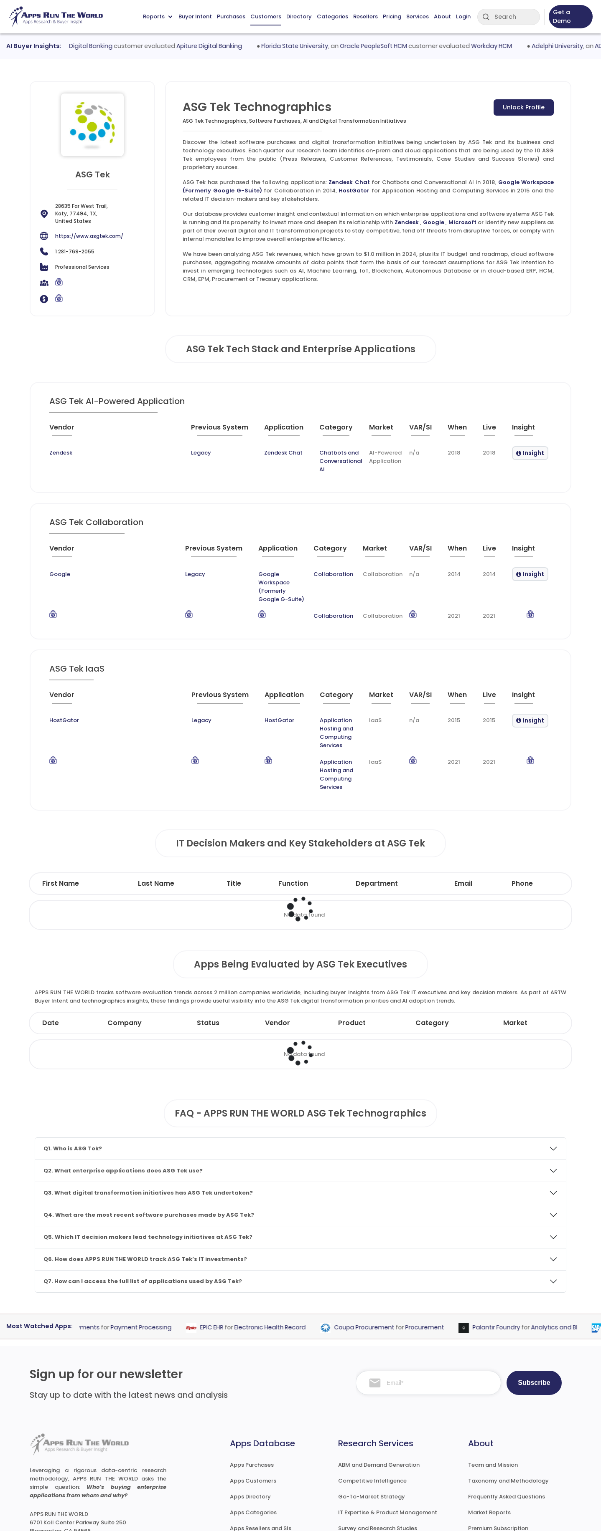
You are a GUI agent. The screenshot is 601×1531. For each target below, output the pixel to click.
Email (463, 800)
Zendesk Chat (349, 182)
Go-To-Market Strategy (371, 1413)
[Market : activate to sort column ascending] (361, 431)
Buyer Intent (195, 16)
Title (234, 800)
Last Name (156, 800)
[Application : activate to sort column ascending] (194, 431)
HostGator (354, 191)
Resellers (365, 16)
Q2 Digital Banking (102, 46)
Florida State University (311, 46)
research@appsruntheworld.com (81, 1460)
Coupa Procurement (378, 1244)
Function (293, 800)
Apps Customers (253, 1398)
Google (433, 222)
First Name (60, 800)
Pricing (392, 16)
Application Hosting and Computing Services (288, 684)
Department (377, 800)
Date (50, 940)
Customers (265, 16)
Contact (480, 1477)
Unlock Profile (524, 107)
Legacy (102, 453)
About (442, 16)
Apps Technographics (260, 1461)
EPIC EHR (225, 1244)
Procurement (438, 1244)
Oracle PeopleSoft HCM (390, 46)
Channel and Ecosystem (371, 1461)
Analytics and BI (568, 1244)
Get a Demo (562, 16)
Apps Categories (253, 1429)
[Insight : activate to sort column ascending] (529, 431)
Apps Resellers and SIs (260, 1445)
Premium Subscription (498, 1445)
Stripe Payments (89, 1244)
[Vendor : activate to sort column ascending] (69, 431)
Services (417, 16)
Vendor (277, 940)
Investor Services (361, 1477)
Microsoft (462, 222)
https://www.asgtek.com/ (89, 236)
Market (515, 940)
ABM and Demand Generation (379, 1382)
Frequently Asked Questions (506, 1413)
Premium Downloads (496, 1461)
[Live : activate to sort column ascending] (491, 431)
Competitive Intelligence (372, 1398)
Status (208, 940)
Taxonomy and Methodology (508, 1398)
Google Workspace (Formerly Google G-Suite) (231, 560)
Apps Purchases (252, 1382)
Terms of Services (436, 1516)
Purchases (231, 16)
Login (463, 16)
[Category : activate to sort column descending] (273, 431)
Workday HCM (508, 46)
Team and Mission (493, 1382)
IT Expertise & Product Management (387, 1429)
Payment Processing (154, 1244)
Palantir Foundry (510, 1244)
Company (124, 940)
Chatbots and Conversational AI (271, 453)
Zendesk (407, 222)
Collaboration (325, 560)
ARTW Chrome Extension (263, 1477)
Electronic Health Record (283, 1244)
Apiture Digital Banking (225, 46)
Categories (332, 16)
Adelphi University (573, 46)
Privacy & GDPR (504, 1516)
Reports (157, 16)
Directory (299, 16)
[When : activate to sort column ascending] (457, 431)
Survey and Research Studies (377, 1445)
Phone (522, 800)
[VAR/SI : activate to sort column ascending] (419, 431)
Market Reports (489, 1429)
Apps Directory (250, 1413)
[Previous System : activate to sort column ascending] (127, 431)
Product (352, 940)
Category (432, 940)
